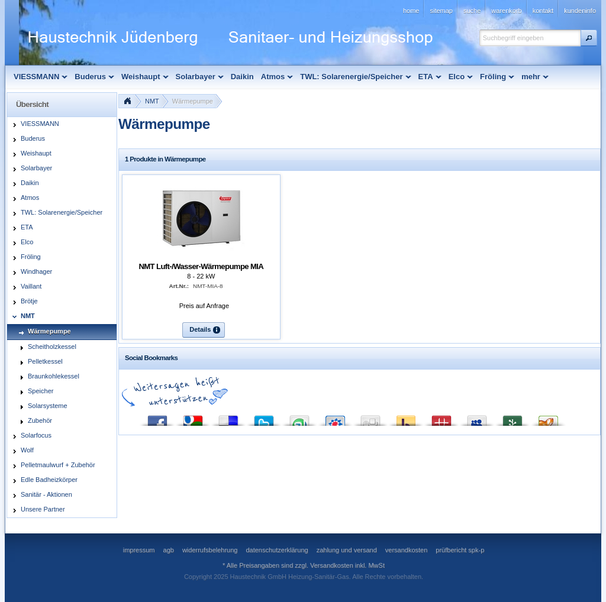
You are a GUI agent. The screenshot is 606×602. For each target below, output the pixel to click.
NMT (152, 101)
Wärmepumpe (192, 101)
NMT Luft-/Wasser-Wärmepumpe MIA (200, 266)
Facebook (157, 417)
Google (193, 417)
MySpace (477, 417)
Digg (370, 417)
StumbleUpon (299, 417)
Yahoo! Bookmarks (406, 417)
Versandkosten (331, 565)
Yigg (548, 417)
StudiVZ (335, 417)
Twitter (264, 417)
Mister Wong (441, 417)
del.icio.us (228, 417)
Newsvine (512, 417)
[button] (589, 38)
